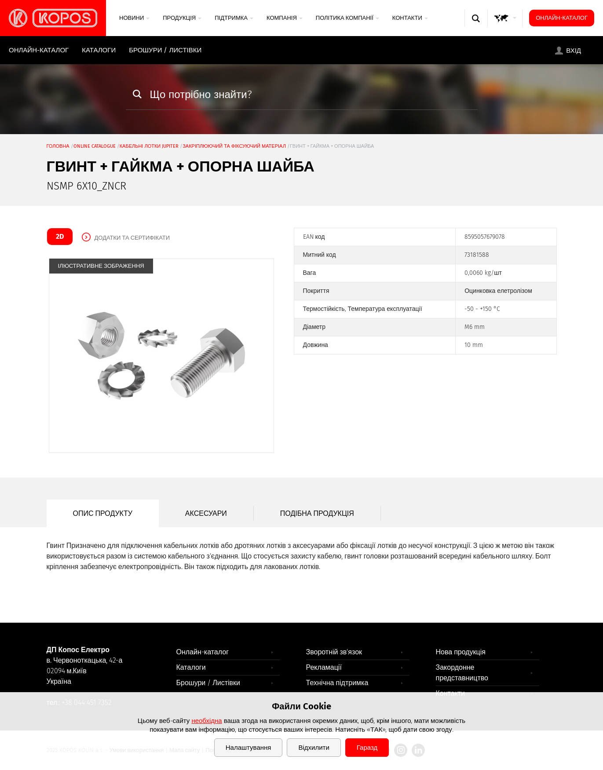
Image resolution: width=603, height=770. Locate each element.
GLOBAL (505, 26)
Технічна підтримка (337, 683)
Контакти (410, 18)
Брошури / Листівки (165, 50)
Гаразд (367, 748)
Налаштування (248, 748)
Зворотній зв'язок (334, 652)
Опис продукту (102, 513)
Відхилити (313, 748)
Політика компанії (347, 18)
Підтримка (234, 18)
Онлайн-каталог (562, 18)
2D (60, 236)
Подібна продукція (317, 513)
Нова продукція (461, 652)
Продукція (182, 18)
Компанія (285, 18)
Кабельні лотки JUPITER (149, 146)
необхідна (206, 721)
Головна (58, 146)
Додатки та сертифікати (132, 237)
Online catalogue (94, 146)
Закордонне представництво (462, 672)
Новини (134, 18)
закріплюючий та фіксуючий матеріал (234, 146)
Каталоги (99, 50)
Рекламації (324, 667)
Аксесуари (206, 513)
